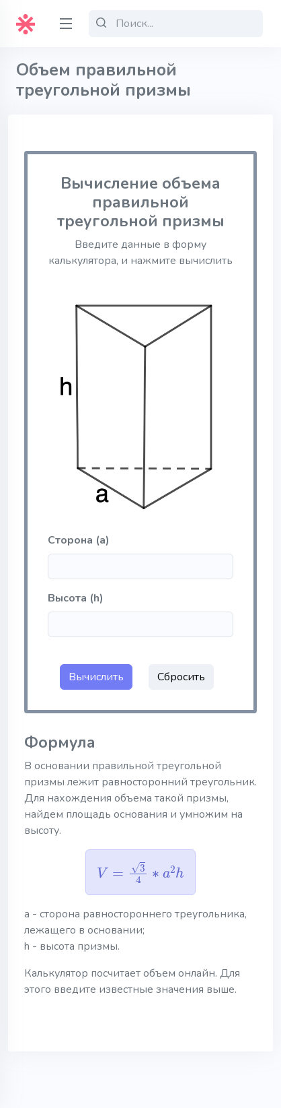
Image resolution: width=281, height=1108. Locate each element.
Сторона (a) (79, 540)
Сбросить (181, 677)
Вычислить (96, 677)
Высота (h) (76, 598)
